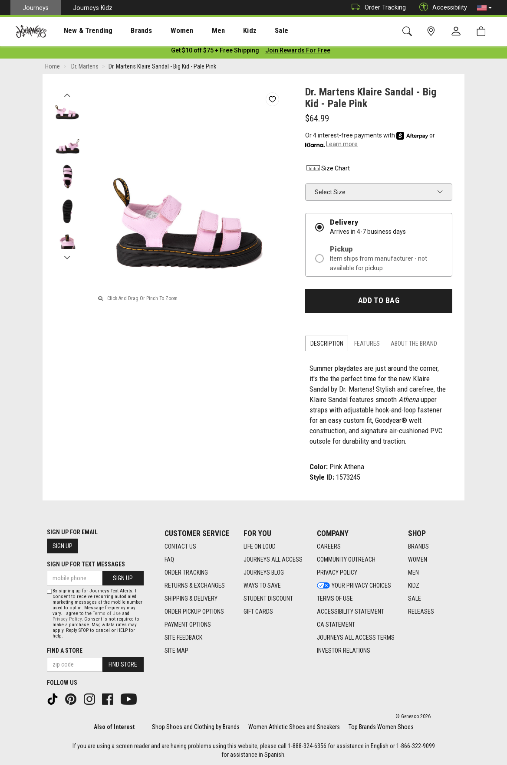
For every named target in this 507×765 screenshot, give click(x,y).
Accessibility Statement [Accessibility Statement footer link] (350, 611)
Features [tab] (367, 345)
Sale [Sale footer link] (414, 598)
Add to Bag (378, 302)
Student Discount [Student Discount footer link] (268, 598)
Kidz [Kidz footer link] (413, 585)
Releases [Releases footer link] (421, 611)
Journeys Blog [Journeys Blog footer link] (264, 572)
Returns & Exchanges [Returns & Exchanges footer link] (195, 585)
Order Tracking (376, 7)
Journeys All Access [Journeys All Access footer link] (273, 559)
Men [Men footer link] (413, 572)
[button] (484, 8)
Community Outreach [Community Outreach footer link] (346, 559)
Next (67, 257)
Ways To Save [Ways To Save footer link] (262, 585)
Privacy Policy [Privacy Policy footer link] (337, 572)
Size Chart (327, 170)
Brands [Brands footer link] (418, 546)
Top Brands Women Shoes (381, 726)
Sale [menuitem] (250, 30)
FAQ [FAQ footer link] (169, 559)
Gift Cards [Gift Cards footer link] (258, 611)
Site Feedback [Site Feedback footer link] (183, 637)
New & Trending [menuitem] (80, 30)
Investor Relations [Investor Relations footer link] (343, 650)
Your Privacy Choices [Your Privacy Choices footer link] (354, 585)
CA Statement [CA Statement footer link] (336, 624)
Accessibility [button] (441, 7)
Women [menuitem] (163, 30)
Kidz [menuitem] (223, 30)
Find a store (64, 650)
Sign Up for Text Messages (86, 564)
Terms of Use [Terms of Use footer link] (335, 598)
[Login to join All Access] (215, 52)
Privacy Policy (67, 619)
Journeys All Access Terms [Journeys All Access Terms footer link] (356, 637)
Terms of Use (107, 613)
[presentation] (80, 30)
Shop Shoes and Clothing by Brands (196, 726)
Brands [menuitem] (128, 30)
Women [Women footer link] (417, 559)
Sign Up (62, 546)
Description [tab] (326, 345)
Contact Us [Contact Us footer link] (180, 546)
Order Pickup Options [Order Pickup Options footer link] (194, 611)
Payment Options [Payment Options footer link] (188, 624)
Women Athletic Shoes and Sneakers (294, 726)
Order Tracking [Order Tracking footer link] (186, 572)
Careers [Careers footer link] (329, 546)
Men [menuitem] (195, 30)
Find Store (123, 664)
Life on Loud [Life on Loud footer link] (260, 546)
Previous (67, 94)
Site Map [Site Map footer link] (176, 650)
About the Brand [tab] (414, 345)
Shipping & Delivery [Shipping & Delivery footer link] (191, 598)
